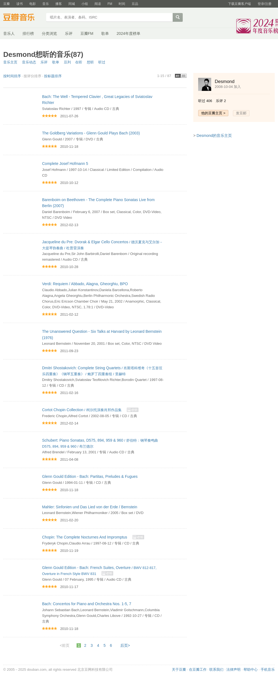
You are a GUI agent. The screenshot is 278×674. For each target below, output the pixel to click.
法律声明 (233, 669)
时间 (122, 4)
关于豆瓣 (179, 669)
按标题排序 (53, 76)
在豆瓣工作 (198, 669)
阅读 (97, 4)
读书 (19, 4)
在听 (78, 62)
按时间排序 (12, 76)
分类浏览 (49, 33)
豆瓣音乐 (23, 18)
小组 (84, 4)
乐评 (68, 33)
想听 (90, 62)
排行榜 (28, 33)
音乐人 (9, 33)
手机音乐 (268, 669)
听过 (101, 62)
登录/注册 (264, 4)
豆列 (67, 62)
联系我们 (216, 669)
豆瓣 (6, 4)
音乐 (45, 4)
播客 (58, 4)
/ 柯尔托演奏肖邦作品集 (82, 410)
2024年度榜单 (128, 33)
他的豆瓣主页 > (213, 113)
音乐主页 (10, 62)
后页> (125, 645)
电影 (32, 4)
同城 (71, 4)
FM (110, 4)
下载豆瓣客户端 (239, 4)
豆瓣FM (86, 33)
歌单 (105, 33)
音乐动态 (29, 62)
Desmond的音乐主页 (214, 135)
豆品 (135, 4)
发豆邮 (241, 113)
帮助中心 (251, 669)
